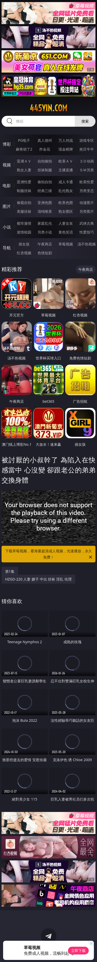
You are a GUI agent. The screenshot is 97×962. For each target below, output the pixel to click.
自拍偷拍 (45, 161)
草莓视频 (65, 244)
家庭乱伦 (45, 223)
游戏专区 (86, 140)
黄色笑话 (65, 232)
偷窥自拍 (24, 202)
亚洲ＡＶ (24, 161)
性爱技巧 (86, 232)
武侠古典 (86, 223)
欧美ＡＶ (65, 161)
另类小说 (45, 232)
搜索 (85, 121)
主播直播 (65, 169)
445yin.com (48, 108)
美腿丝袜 (24, 211)
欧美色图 (65, 202)
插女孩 (24, 244)
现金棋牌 (65, 149)
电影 (7, 185)
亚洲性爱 (24, 181)
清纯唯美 (45, 211)
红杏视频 (24, 252)
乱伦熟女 (65, 190)
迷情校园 (24, 232)
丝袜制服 (45, 169)
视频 (7, 165)
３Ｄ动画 (86, 161)
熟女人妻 (24, 169)
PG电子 (24, 140)
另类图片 (86, 211)
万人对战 (65, 140)
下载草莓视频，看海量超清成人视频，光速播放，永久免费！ (49, 554)
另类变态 (86, 190)
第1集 (9, 571)
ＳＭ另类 (86, 169)
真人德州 (45, 140)
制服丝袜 (24, 190)
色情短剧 (45, 252)
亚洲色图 (45, 202)
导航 (7, 248)
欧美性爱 (86, 181)
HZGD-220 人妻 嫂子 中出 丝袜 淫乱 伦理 (38, 579)
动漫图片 (86, 202)
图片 (7, 206)
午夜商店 (45, 244)
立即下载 (78, 950)
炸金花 (44, 149)
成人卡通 (65, 181)
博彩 (7, 144)
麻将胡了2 (24, 149)
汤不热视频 (87, 244)
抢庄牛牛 (86, 149)
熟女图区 (65, 211)
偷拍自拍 (45, 181)
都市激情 (24, 223)
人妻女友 (65, 223)
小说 (7, 227)
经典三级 (45, 190)
